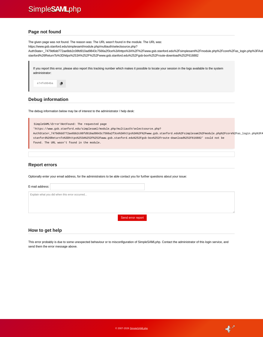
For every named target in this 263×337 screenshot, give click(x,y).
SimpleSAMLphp (139, 328)
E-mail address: (38, 186)
